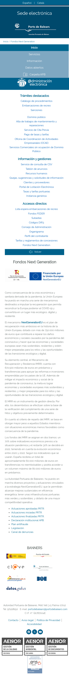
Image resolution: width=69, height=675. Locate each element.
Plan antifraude (19, 524)
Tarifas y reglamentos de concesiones (37, 240)
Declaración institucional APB (27, 520)
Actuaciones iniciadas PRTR (26, 512)
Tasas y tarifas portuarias (36, 191)
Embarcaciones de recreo (36, 105)
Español (27, 2)
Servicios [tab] (34, 54)
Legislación (17, 528)
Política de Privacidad (49, 620)
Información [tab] (34, 61)
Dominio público (36, 117)
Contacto (13, 620)
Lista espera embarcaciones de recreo (36, 209)
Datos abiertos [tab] (34, 67)
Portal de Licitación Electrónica (36, 187)
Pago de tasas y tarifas (36, 134)
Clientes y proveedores (36, 182)
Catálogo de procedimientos (36, 101)
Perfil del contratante (36, 236)
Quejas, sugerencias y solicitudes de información (37, 177)
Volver (35, 251)
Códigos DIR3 (36, 222)
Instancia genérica (36, 195)
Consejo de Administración (36, 227)
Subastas (37, 218)
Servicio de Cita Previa (36, 130)
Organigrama (36, 231)
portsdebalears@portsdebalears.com (47, 609)
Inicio (5, 41)
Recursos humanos (36, 173)
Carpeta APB (37, 74)
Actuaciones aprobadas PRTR (27, 508)
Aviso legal (27, 620)
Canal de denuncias (22, 532)
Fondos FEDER (36, 213)
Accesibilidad (34, 624)
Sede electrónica (34, 13)
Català (40, 2)
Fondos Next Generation (23, 41)
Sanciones (36, 110)
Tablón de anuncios (36, 168)
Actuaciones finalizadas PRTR (27, 516)
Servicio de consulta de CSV (36, 164)
